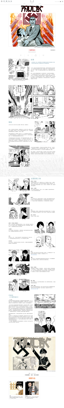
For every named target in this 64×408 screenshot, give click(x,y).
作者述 (43, 55)
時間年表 (40, 3)
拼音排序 (32, 3)
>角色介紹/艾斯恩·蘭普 (34, 288)
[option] (16, 389)
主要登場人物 (36, 55)
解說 (28, 55)
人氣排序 (24, 3)
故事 (20, 55)
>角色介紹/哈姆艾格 (34, 254)
